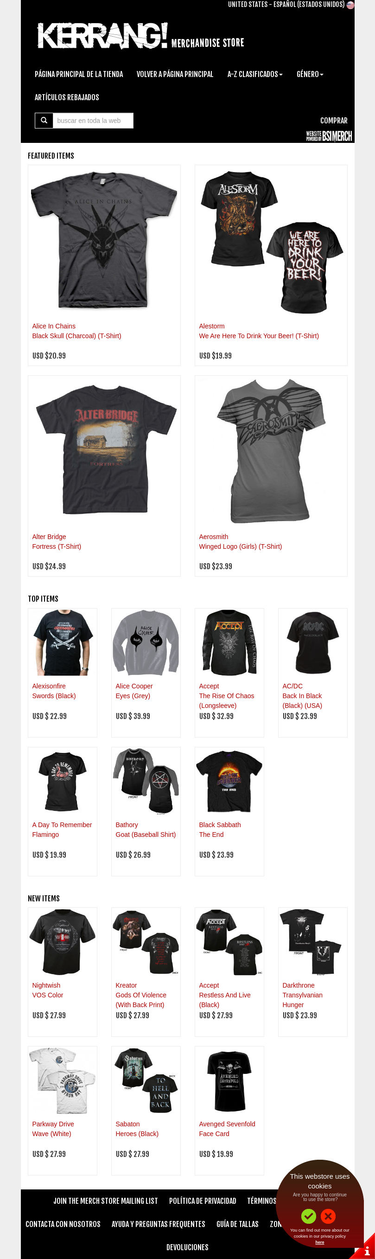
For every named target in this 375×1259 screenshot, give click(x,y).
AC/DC (293, 686)
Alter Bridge (49, 536)
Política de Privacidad (202, 1201)
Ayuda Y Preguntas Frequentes (158, 1224)
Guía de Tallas (237, 1224)
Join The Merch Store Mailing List (105, 1201)
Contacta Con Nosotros (63, 1224)
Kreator (126, 985)
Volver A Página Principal (175, 74)
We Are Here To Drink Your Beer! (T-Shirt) (259, 336)
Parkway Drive (53, 1124)
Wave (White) (51, 1133)
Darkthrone (299, 985)
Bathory (127, 825)
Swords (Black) (54, 696)
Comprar (334, 120)
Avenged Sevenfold (227, 1124)
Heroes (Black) (137, 1133)
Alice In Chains (54, 326)
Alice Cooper (134, 686)
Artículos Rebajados (67, 97)
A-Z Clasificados (255, 74)
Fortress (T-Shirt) (57, 546)
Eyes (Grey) (133, 696)
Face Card (214, 1133)
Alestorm (212, 326)
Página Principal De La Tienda (79, 74)
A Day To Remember (62, 825)
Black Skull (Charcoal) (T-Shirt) (76, 336)
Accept (209, 686)
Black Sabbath (220, 825)
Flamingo (45, 834)
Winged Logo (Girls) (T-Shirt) (240, 546)
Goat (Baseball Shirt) (146, 834)
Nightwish (46, 985)
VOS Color (48, 995)
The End (211, 834)
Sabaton (128, 1124)
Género (310, 74)
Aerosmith (214, 536)
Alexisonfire (49, 686)
